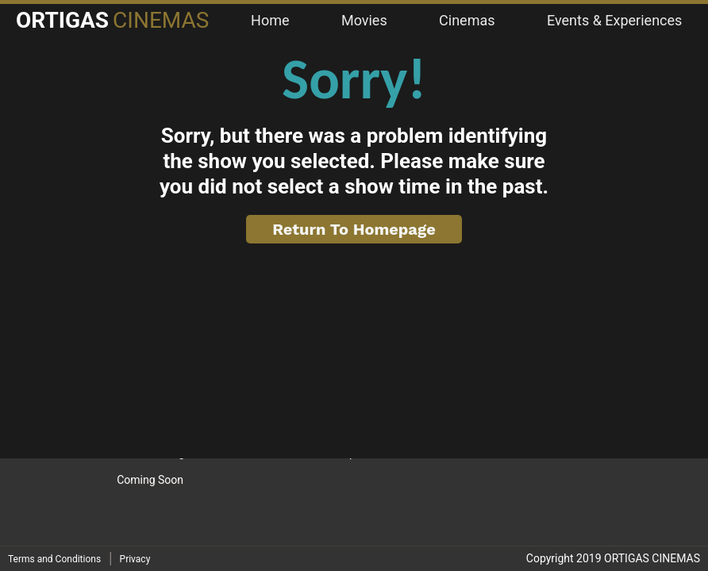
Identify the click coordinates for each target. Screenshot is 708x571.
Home (270, 20)
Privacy (135, 559)
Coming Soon (150, 479)
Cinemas (466, 20)
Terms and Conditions (54, 559)
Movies (364, 20)
